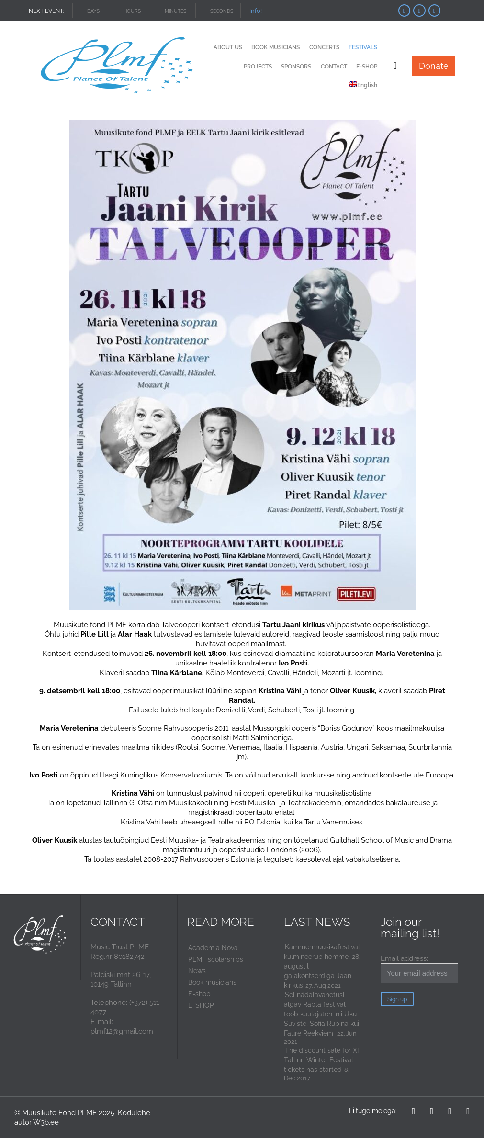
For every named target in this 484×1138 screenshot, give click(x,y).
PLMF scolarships (215, 959)
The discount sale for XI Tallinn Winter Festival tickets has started (321, 1060)
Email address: (419, 968)
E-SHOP (201, 1005)
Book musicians (212, 982)
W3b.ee (46, 1122)
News (197, 971)
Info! (255, 10)
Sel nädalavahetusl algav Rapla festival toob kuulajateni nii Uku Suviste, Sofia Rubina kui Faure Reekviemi (321, 1014)
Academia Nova (213, 948)
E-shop (199, 994)
